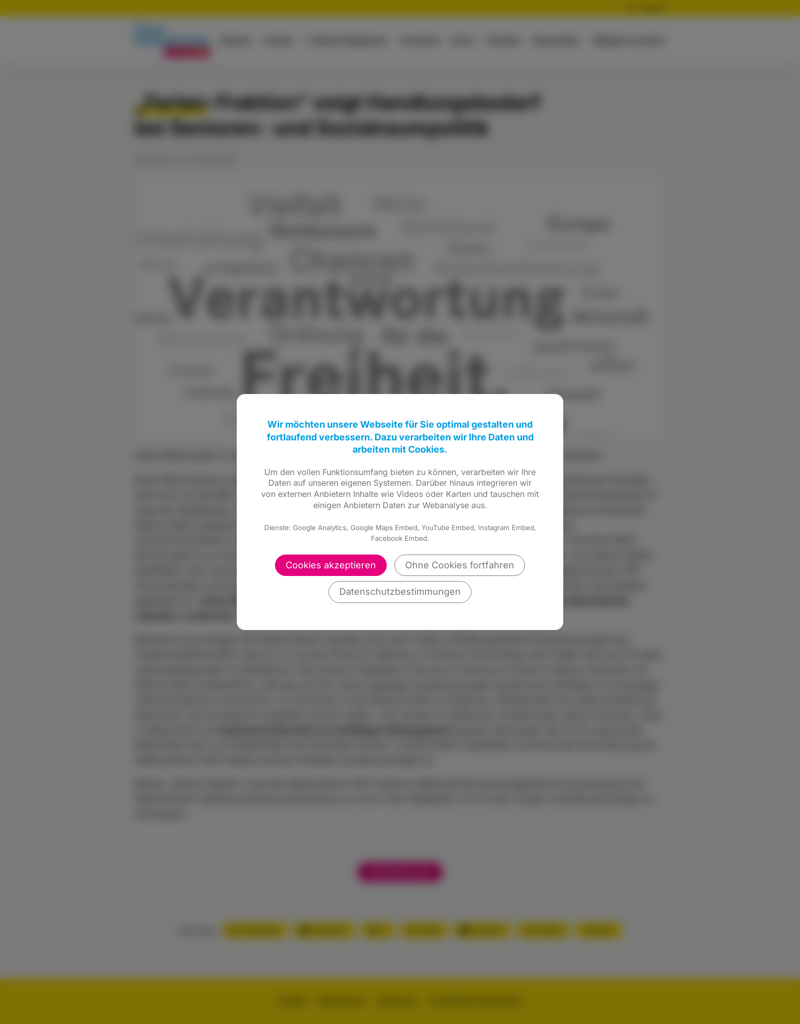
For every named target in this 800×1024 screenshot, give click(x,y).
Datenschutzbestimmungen (400, 591)
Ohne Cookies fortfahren (459, 565)
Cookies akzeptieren (331, 565)
